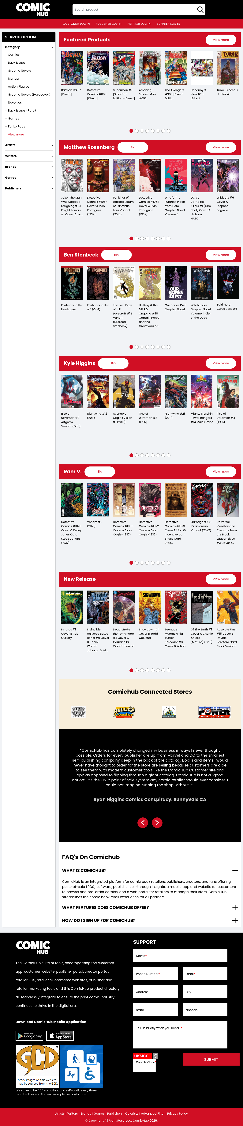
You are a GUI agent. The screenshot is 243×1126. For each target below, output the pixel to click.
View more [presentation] (221, 40)
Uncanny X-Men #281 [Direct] (199, 94)
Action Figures (18, 86)
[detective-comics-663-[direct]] (98, 68)
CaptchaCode (146, 1062)
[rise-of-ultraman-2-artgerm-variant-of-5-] (72, 391)
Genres (99, 1113)
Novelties (15, 102)
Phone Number (148, 974)
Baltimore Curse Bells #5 (227, 306)
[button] (131, 131)
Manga (13, 78)
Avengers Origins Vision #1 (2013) (122, 418)
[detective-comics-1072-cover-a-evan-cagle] (150, 500)
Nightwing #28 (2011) (175, 416)
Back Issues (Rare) (22, 110)
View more (16, 134)
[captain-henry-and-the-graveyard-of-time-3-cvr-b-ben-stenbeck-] (150, 283)
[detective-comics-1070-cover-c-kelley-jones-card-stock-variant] (72, 500)
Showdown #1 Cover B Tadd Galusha (149, 633)
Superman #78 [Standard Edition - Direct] (124, 94)
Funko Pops (16, 126)
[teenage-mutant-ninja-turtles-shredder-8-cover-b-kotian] (176, 607)
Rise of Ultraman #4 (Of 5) (226, 418)
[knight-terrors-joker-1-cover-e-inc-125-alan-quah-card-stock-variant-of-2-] (72, 175)
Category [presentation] (12, 47)
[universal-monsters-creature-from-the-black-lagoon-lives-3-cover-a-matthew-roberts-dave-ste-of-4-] (228, 500)
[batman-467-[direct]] (72, 68)
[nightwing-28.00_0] (176, 391)
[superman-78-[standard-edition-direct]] (124, 68)
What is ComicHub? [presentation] (84, 870)
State (140, 1010)
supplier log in (168, 23)
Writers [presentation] (11, 156)
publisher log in (109, 23)
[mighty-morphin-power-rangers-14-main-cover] (202, 391)
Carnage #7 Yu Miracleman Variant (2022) (201, 526)
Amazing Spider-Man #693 (147, 94)
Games (13, 118)
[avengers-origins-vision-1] (124, 391)
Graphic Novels (19, 70)
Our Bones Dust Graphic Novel (175, 307)
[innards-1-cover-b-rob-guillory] (72, 607)
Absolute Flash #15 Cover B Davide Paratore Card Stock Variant (227, 637)
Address (142, 992)
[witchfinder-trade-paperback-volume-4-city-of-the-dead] (202, 283)
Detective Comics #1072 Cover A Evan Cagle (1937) (149, 528)
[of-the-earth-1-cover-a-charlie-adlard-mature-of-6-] (202, 607)
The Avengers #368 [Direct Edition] (174, 94)
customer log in (76, 23)
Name (141, 956)
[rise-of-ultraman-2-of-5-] (150, 391)
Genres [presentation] (10, 177)
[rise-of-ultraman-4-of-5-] (228, 391)
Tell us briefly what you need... (159, 1028)
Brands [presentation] (10, 167)
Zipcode (191, 1010)
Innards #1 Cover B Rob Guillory (69, 633)
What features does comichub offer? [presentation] (105, 908)
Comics (14, 54)
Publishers (115, 1113)
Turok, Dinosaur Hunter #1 (227, 92)
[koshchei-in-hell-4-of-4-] (98, 283)
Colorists (131, 1113)
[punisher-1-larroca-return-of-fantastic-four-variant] (124, 175)
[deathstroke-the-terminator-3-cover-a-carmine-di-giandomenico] (124, 607)
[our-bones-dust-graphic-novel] (176, 283)
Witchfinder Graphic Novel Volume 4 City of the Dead (201, 311)
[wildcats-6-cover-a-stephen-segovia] (228, 175)
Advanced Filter (153, 1113)
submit (211, 1059)
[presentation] (221, 40)
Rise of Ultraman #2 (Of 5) (148, 418)
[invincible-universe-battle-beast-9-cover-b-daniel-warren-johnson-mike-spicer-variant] (98, 607)
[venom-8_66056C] (98, 500)
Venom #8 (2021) (94, 524)
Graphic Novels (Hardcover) (29, 94)
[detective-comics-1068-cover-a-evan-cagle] (124, 500)
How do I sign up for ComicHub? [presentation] (98, 920)
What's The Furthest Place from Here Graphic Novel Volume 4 (175, 206)
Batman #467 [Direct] (71, 92)
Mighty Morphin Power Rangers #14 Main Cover (202, 418)
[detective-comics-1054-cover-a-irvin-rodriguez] (98, 175)
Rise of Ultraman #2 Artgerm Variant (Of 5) (71, 420)
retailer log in (139, 23)
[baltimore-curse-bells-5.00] (228, 282)
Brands (85, 1113)
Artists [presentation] (10, 145)
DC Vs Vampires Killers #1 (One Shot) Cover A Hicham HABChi (201, 208)
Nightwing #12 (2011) (97, 416)
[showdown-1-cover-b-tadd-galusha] (150, 607)
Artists (60, 1113)
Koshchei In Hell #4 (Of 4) (98, 307)
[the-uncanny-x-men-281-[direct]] (202, 68)
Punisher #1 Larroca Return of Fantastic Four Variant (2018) (123, 206)
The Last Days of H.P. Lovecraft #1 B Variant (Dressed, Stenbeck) (123, 315)
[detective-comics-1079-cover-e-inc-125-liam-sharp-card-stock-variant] (176, 500)
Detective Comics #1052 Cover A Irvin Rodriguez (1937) (149, 206)
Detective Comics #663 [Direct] (97, 94)
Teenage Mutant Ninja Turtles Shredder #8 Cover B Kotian (175, 637)
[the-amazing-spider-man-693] (150, 68)
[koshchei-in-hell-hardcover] (72, 283)
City (188, 992)
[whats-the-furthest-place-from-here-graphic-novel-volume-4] (176, 175)
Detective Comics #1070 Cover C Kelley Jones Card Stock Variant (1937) (71, 532)
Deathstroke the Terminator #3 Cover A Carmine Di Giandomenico (123, 637)
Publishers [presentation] (13, 188)
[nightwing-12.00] (98, 391)
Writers (72, 1113)
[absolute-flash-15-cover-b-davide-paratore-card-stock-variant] (228, 607)
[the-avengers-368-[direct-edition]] (176, 68)
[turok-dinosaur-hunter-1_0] (228, 68)
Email (190, 974)
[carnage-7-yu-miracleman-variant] (202, 500)
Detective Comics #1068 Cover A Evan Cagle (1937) (123, 528)
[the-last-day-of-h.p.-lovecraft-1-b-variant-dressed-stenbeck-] (124, 283)
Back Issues (16, 62)
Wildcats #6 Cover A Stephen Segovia (225, 204)
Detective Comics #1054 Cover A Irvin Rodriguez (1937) (97, 206)
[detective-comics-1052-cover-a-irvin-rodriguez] (150, 175)
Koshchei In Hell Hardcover (72, 307)
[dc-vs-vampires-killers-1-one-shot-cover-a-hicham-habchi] (202, 175)
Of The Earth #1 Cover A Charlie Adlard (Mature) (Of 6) (202, 635)
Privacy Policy (177, 1113)
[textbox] (139, 9)
